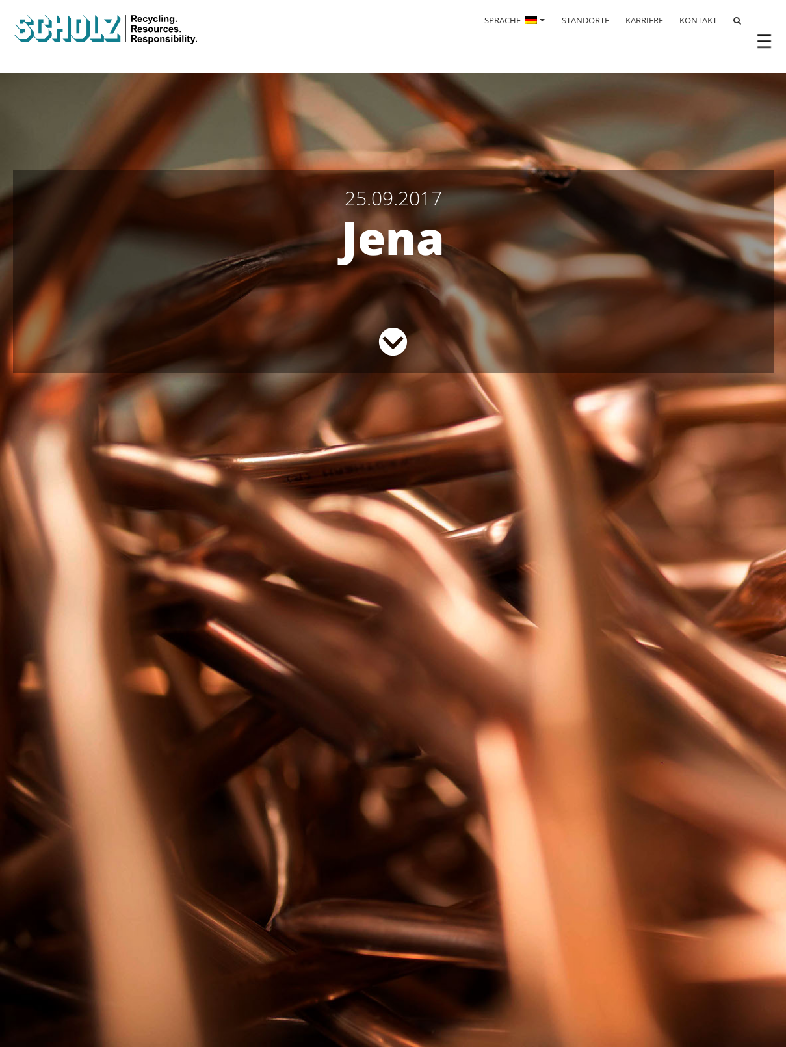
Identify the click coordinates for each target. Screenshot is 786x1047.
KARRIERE (644, 20)
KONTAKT (698, 20)
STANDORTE (585, 20)
